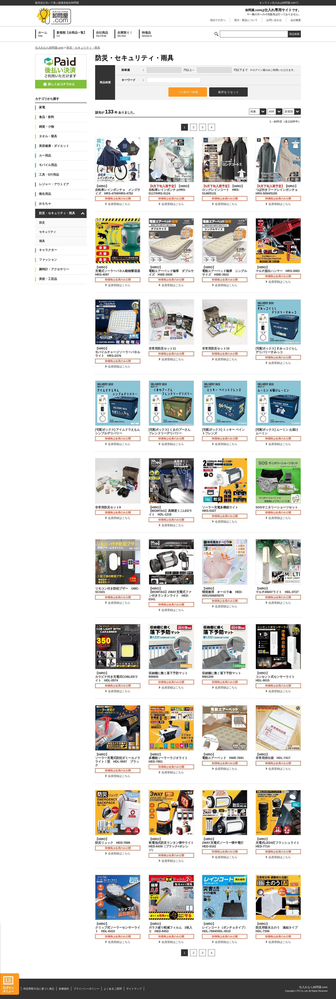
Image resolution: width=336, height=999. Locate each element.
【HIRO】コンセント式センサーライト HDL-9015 (277, 676)
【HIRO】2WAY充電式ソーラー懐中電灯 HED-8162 (224, 842)
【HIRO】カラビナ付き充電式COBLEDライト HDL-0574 (116, 676)
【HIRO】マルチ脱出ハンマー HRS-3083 (278, 269)
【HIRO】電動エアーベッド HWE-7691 (223, 756)
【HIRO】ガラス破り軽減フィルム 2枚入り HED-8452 (170, 927)
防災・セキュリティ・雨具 (83, 47)
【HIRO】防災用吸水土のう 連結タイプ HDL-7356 (278, 927)
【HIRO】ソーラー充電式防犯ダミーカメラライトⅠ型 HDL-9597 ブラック (117, 760)
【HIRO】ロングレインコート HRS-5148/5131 (223, 189)
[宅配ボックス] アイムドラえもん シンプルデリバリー (117, 431)
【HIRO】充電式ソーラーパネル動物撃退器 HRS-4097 (117, 271)
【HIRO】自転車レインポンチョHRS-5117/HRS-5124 (170, 189)
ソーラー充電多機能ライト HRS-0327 (221, 509)
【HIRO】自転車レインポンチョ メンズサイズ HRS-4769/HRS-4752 (117, 189)
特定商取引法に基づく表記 (38, 988)
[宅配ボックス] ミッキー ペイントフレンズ (223, 431)
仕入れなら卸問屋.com (49, 47)
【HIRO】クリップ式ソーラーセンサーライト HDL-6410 (117, 927)
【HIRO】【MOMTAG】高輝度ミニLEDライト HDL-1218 (170, 511)
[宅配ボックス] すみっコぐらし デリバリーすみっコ (276, 350)
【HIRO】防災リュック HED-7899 (112, 840)
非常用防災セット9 (108, 507)
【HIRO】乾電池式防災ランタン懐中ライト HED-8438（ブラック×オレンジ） (171, 844)
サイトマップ (134, 988)
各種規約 (64, 988)
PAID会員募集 (61, 71)
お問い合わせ (274, 20)
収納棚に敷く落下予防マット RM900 (170, 674)
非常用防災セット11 (162, 348)
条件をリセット (228, 92)
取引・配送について (246, 20)
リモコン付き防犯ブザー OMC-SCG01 (117, 590)
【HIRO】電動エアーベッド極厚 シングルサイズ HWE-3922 (224, 271)
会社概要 (296, 20)
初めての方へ (218, 20)
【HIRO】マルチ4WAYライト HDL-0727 (277, 590)
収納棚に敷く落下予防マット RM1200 (223, 674)
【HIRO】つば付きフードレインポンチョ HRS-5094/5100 (278, 189)
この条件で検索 (187, 92)
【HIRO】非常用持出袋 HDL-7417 (273, 756)
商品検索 (294, 34)
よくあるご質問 (113, 988)
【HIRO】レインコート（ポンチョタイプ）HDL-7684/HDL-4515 (224, 927)
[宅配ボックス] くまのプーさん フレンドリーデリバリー (169, 431)
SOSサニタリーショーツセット (277, 507)
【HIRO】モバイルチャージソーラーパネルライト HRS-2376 (117, 352)
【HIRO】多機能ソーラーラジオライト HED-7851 (170, 758)
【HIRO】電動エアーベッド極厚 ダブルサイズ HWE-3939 (171, 271)
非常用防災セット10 (216, 348)
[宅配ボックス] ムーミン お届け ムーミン (277, 431)
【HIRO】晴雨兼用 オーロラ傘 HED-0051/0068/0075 (222, 592)
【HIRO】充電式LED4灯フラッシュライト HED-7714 (278, 842)
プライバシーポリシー (86, 988)
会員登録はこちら (119, 204)
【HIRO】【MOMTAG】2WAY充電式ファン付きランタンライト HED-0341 (170, 594)
